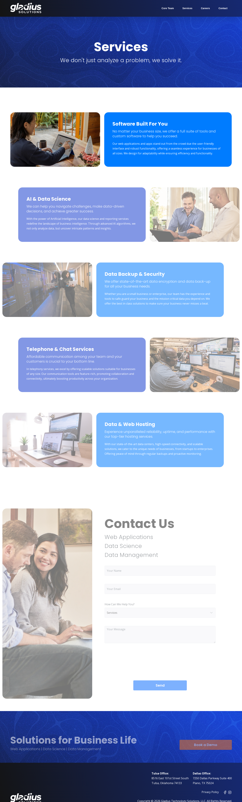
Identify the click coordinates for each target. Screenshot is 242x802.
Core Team (168, 8)
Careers (205, 8)
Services (187, 8)
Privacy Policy (210, 792)
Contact (222, 8)
